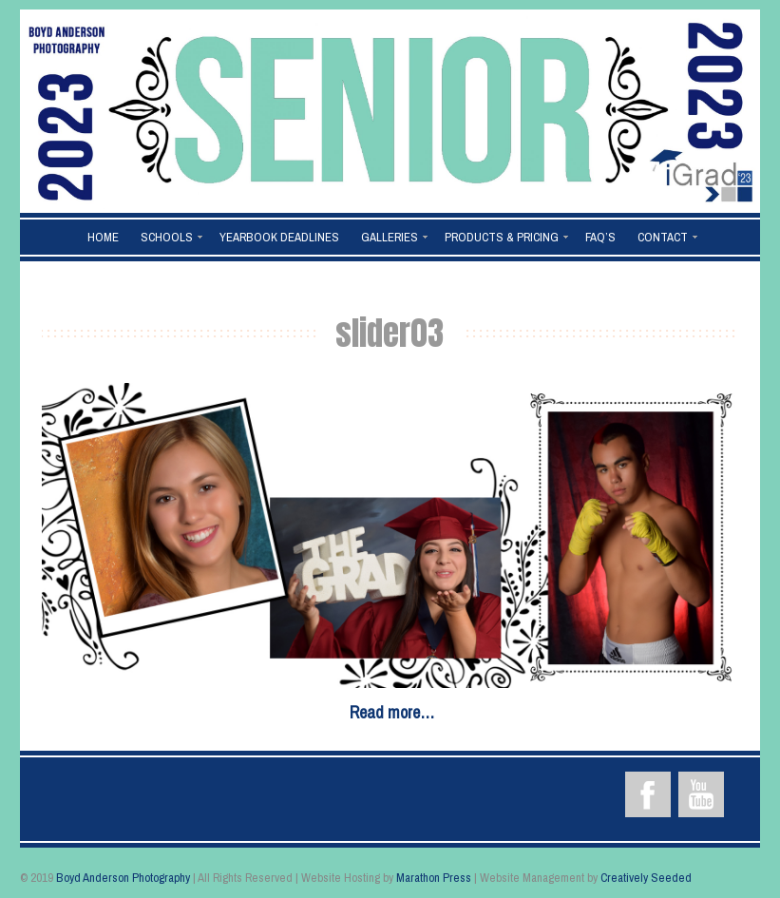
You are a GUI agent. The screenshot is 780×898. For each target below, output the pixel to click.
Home (103, 237)
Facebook (648, 794)
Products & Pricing (502, 237)
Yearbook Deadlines (279, 237)
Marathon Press (433, 877)
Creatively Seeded (646, 877)
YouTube (701, 794)
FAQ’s (600, 237)
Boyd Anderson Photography (123, 877)
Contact (662, 237)
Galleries (389, 237)
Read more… (392, 712)
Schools (167, 237)
